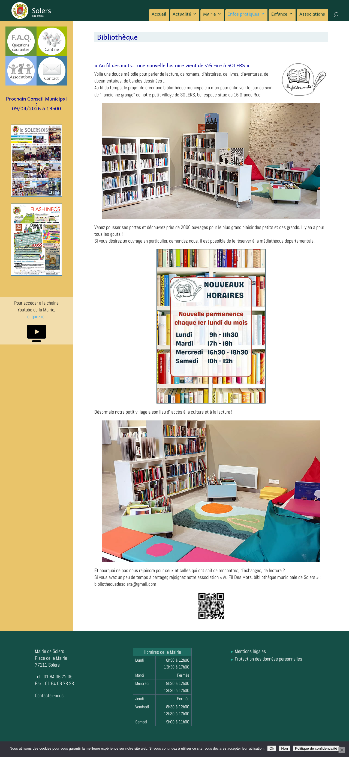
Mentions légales (250, 651)
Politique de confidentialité (316, 748)
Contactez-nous (49, 695)
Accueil (159, 14)
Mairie (209, 14)
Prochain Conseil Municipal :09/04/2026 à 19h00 (36, 103)
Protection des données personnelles (268, 659)
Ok (271, 748)
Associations (312, 14)
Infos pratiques (243, 14)
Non (284, 748)
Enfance (279, 14)
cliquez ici (36, 316)
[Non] (341, 750)
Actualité (182, 14)
